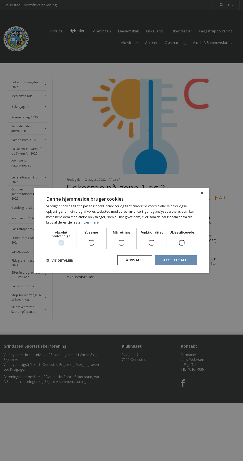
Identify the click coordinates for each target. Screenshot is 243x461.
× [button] (201, 193)
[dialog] (121, 230)
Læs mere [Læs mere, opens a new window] (91, 222)
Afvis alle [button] (134, 260)
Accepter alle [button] (175, 260)
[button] (59, 260)
